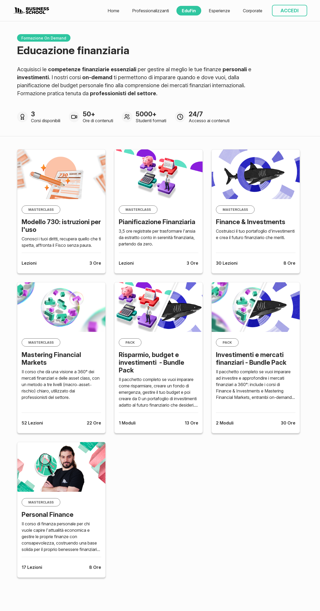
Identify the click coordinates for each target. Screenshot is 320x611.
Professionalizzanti (150, 10)
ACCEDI (290, 10)
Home (113, 10)
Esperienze (219, 10)
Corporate (252, 10)
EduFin (189, 10)
